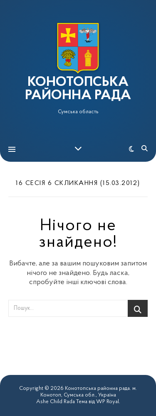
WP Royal (107, 401)
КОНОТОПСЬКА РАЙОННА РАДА (78, 89)
